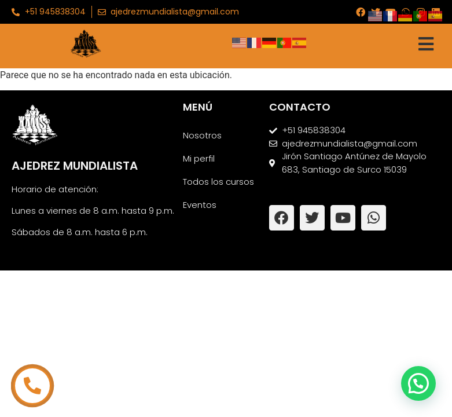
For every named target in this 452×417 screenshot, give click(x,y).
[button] (418, 383)
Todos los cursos (218, 181)
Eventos (199, 205)
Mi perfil (199, 158)
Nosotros (202, 135)
